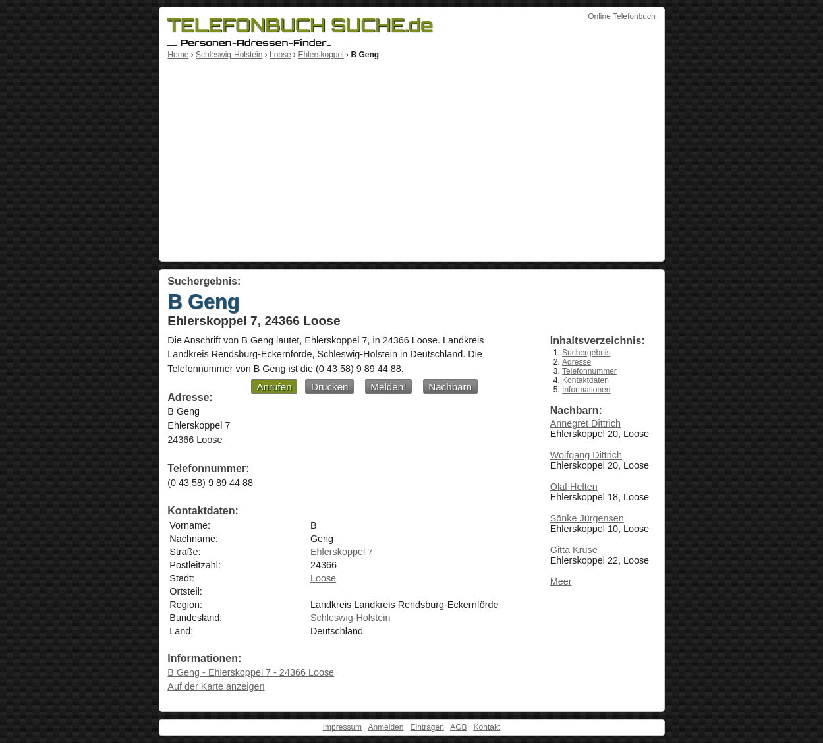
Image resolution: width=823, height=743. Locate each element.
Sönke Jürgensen (587, 518)
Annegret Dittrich (585, 423)
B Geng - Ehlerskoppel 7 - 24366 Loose (250, 672)
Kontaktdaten (585, 380)
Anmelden (385, 727)
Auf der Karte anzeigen (215, 686)
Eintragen (426, 727)
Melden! (388, 386)
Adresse (576, 362)
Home (177, 54)
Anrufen (273, 386)
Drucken (330, 386)
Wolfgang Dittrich (586, 455)
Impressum (342, 727)
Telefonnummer (589, 371)
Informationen (586, 389)
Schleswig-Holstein (229, 54)
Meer (561, 581)
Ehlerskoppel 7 (341, 552)
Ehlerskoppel (320, 54)
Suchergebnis (586, 352)
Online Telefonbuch (622, 16)
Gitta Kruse (574, 550)
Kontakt (487, 727)
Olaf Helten (574, 486)
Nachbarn (450, 386)
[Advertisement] (412, 158)
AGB (458, 727)
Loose (280, 54)
